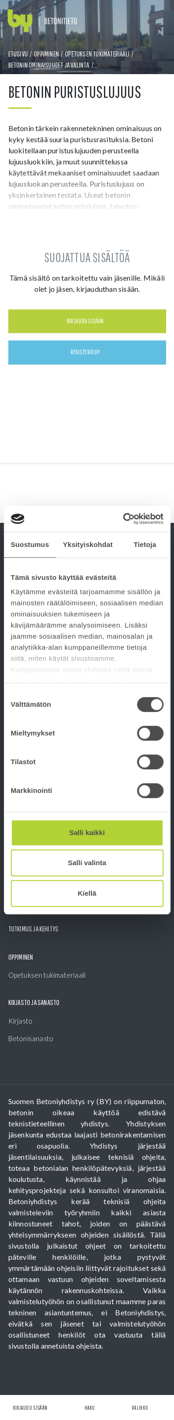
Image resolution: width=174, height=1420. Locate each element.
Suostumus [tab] (30, 544)
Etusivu (18, 54)
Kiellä (86, 893)
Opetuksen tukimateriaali (97, 54)
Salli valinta (87, 863)
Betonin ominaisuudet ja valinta (49, 65)
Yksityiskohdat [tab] (88, 544)
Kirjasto (20, 1021)
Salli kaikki (87, 832)
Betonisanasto (31, 1038)
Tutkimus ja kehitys (33, 928)
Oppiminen (46, 54)
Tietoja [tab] (145, 544)
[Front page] (42, 21)
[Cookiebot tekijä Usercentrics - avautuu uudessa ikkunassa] (123, 519)
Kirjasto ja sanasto (34, 1002)
